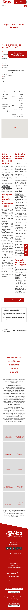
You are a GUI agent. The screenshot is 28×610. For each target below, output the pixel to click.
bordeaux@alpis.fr (6, 111)
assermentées (19, 195)
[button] (17, 54)
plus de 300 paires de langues (21, 274)
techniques (18, 190)
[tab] (14, 310)
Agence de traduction (14, 589)
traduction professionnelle (5, 186)
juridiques (17, 193)
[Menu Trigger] (25, 6)
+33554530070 (5, 106)
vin (16, 177)
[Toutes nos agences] (14, 330)
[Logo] (6, 2)
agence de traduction (7, 213)
